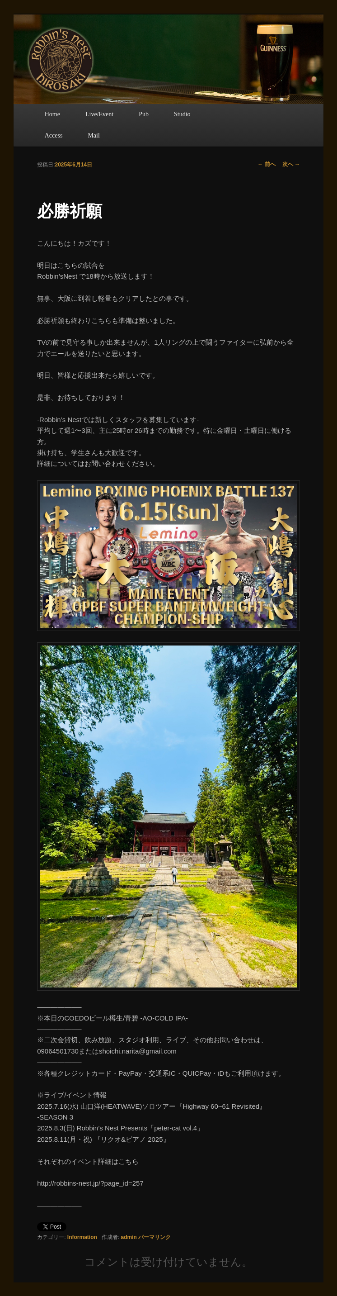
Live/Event (99, 114)
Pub (144, 114)
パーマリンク (154, 1237)
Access (54, 135)
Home (52, 114)
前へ (266, 164)
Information (82, 1237)
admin (128, 1237)
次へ (291, 164)
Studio (182, 114)
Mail (93, 135)
